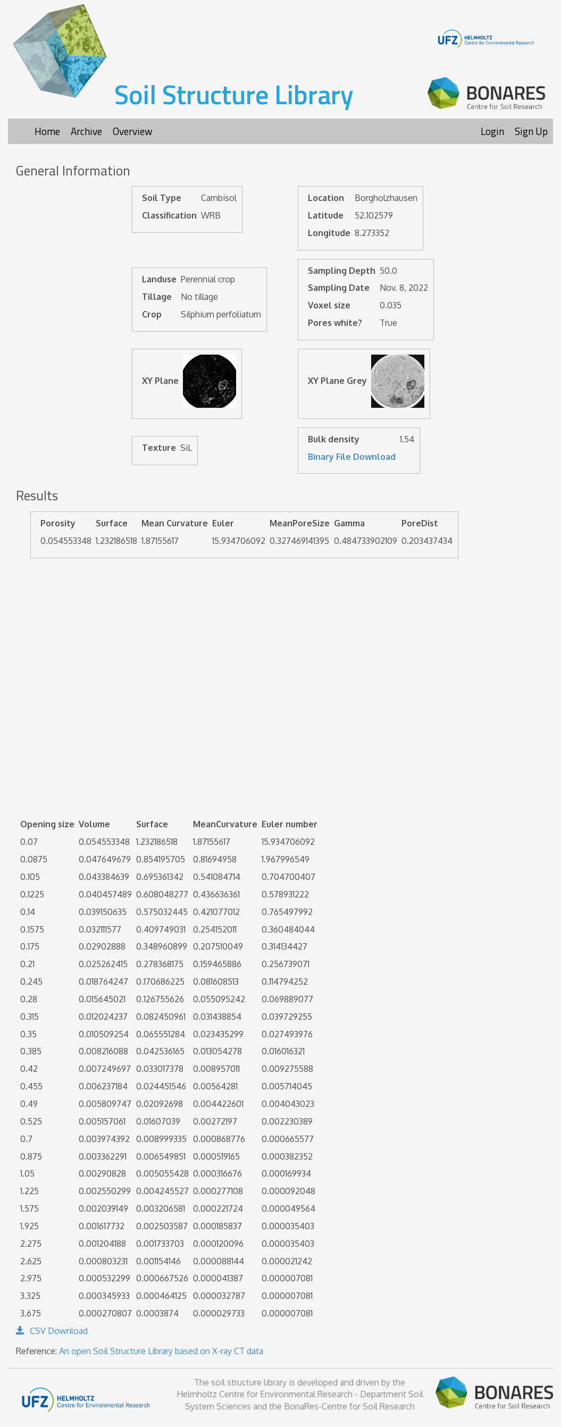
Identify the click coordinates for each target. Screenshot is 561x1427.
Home (47, 131)
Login (492, 131)
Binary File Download (352, 456)
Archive (86, 131)
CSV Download (52, 1330)
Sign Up (531, 131)
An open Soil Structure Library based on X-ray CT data (161, 1351)
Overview (132, 131)
